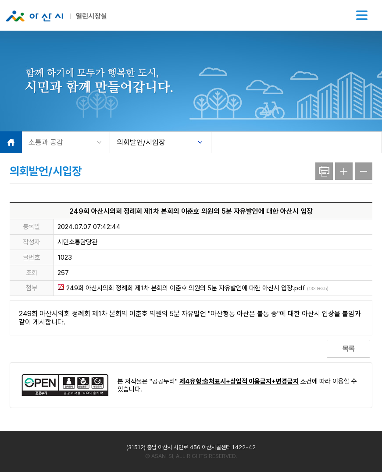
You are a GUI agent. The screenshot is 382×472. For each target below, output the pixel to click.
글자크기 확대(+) (344, 171)
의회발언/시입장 (141, 142)
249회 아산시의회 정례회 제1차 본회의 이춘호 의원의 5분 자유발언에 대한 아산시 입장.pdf (192, 288)
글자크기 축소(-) (363, 171)
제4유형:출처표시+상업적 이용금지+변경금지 (239, 381)
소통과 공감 (46, 142)
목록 (348, 348)
